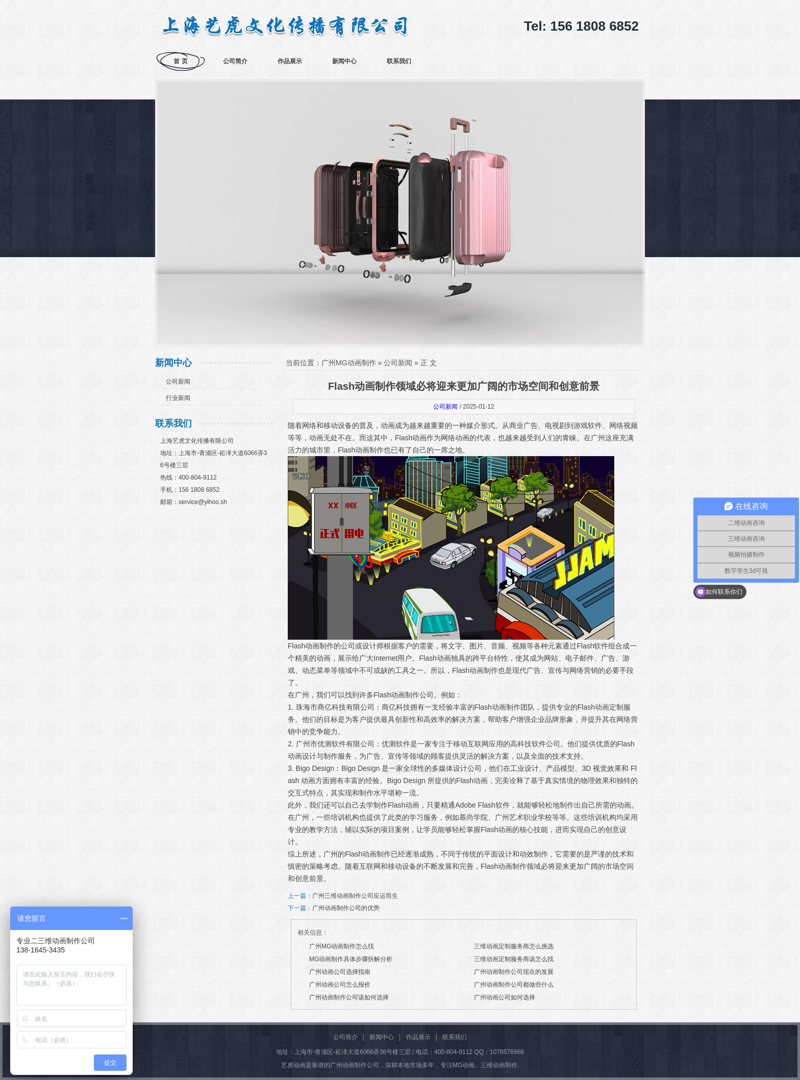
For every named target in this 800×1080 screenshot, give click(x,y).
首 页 (180, 61)
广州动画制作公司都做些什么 (514, 984)
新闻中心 (344, 61)
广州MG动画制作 (348, 363)
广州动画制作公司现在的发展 (514, 971)
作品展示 (290, 61)
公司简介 (235, 61)
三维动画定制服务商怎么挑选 (514, 946)
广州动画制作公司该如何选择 (349, 997)
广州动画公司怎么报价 (339, 984)
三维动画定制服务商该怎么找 (514, 959)
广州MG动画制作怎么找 (341, 946)
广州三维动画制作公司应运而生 (355, 895)
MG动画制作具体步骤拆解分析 (350, 959)
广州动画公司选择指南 (339, 971)
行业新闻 (178, 397)
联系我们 (399, 61)
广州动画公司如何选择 (504, 997)
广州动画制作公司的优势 (346, 908)
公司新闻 (178, 381)
